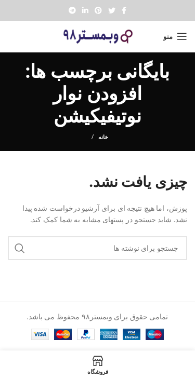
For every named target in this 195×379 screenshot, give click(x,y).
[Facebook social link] (124, 10)
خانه (103, 136)
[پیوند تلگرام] (72, 10)
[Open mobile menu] (175, 36)
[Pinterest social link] (98, 10)
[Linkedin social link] (85, 10)
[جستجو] (97, 248)
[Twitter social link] (112, 10)
